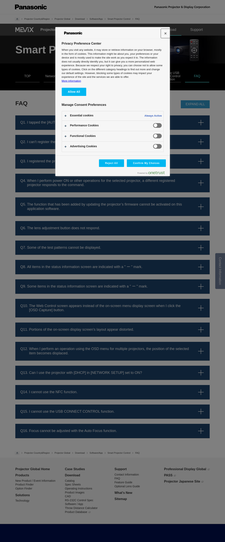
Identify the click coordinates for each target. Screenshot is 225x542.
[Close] (165, 33)
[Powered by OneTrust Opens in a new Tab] (153, 173)
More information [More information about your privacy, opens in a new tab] (71, 80)
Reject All (111, 163)
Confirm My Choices (146, 163)
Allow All (74, 91)
